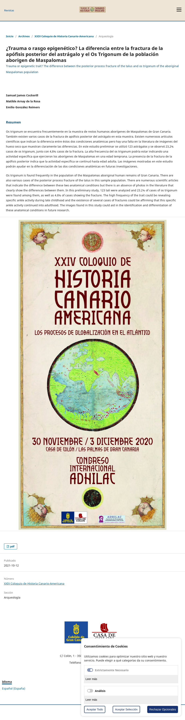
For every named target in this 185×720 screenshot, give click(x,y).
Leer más (91, 679)
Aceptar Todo (95, 709)
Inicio (9, 36)
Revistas (9, 10)
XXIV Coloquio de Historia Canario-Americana (64, 36)
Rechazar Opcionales (162, 709)
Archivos (24, 36)
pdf (12, 546)
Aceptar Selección (126, 709)
